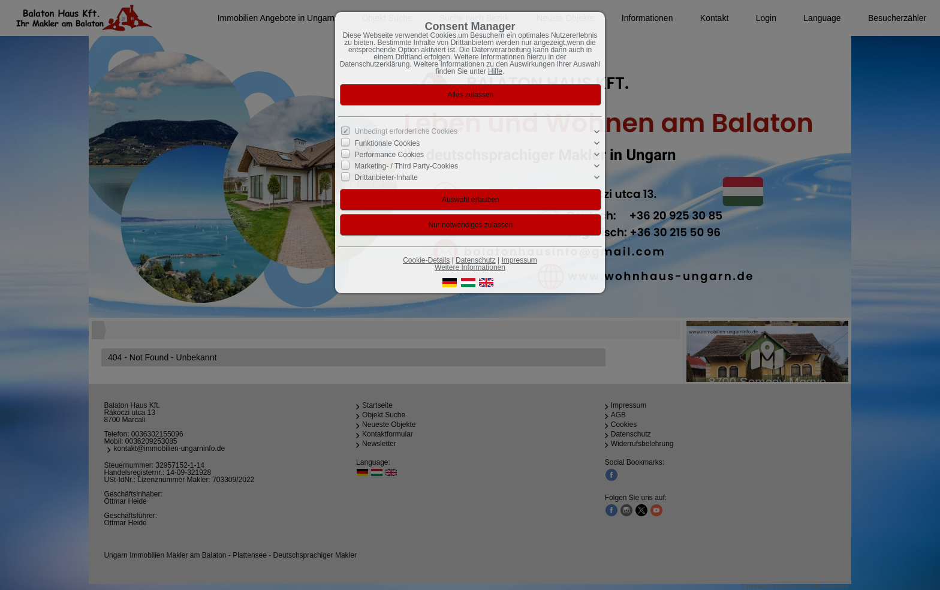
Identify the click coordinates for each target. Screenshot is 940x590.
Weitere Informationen (470, 267)
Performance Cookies (389, 154)
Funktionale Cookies (387, 143)
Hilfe (495, 71)
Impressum (519, 260)
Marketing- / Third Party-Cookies (407, 166)
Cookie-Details (426, 260)
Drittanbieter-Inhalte (386, 177)
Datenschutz (476, 260)
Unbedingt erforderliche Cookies (406, 131)
